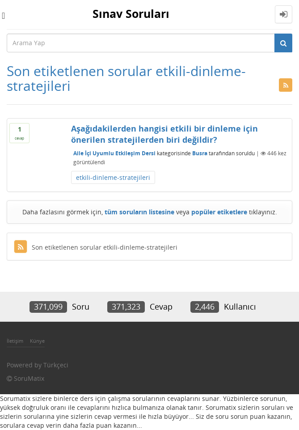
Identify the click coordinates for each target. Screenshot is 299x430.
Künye (37, 340)
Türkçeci (55, 365)
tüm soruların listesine (139, 212)
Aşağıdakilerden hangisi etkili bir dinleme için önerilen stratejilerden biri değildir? (164, 134)
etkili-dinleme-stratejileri (113, 177)
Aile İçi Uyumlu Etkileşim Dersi (114, 153)
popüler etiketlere (219, 212)
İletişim (15, 340)
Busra (199, 153)
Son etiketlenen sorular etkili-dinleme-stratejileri (95, 247)
